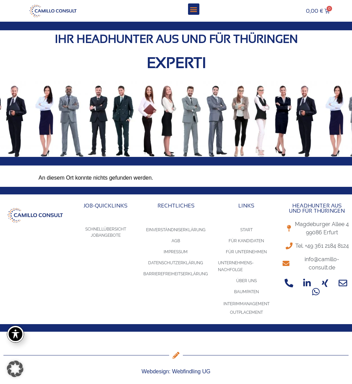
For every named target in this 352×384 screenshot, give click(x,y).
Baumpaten (246, 291)
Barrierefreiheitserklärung (175, 273)
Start (246, 229)
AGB (176, 240)
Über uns (246, 280)
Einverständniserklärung (176, 229)
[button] (193, 9)
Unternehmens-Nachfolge (236, 266)
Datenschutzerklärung (175, 262)
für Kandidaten (246, 240)
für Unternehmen (246, 251)
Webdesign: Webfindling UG (176, 371)
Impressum (176, 251)
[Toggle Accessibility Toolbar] (15, 334)
